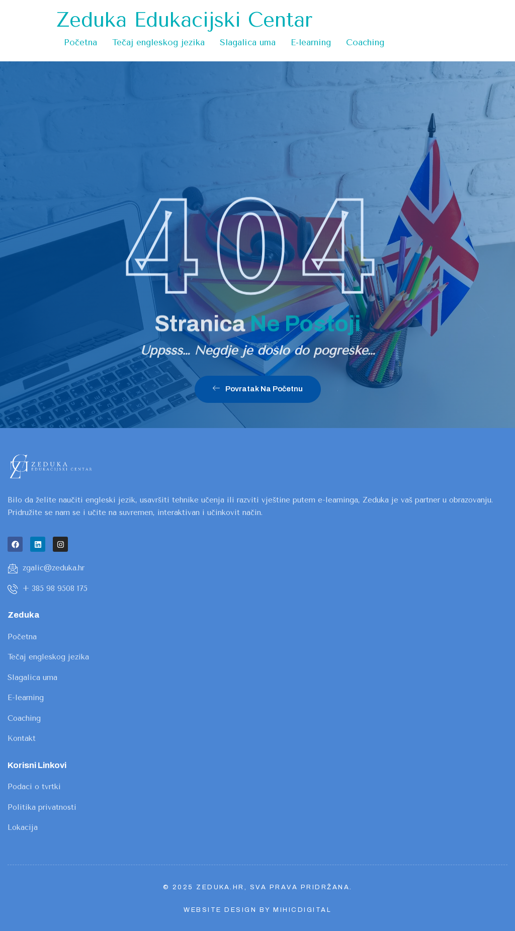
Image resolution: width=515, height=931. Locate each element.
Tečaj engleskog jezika (158, 42)
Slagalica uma (248, 42)
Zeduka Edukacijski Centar (184, 20)
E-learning (311, 42)
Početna (80, 42)
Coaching (365, 42)
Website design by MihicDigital (257, 909)
